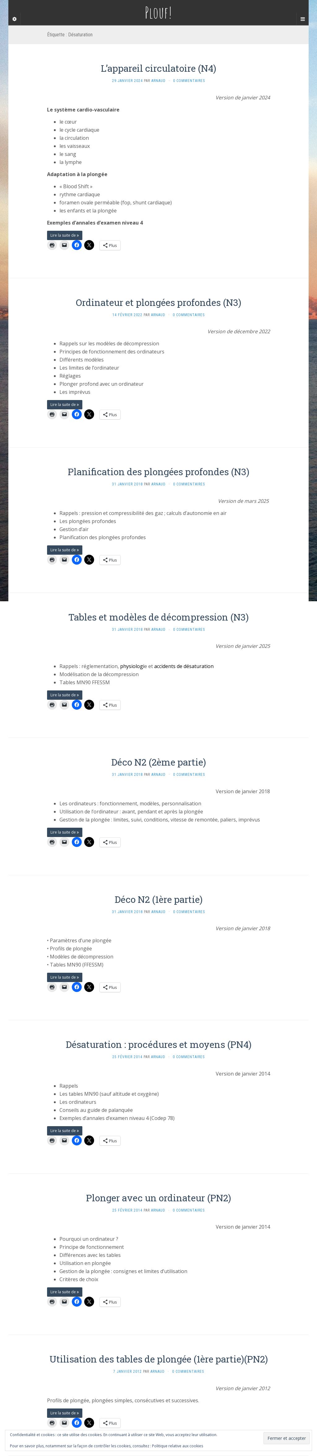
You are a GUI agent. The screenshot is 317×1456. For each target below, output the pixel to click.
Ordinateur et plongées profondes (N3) (158, 302)
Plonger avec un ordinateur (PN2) (158, 1198)
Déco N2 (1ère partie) (158, 899)
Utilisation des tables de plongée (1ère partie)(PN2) (159, 1359)
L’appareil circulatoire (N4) (158, 68)
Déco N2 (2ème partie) (158, 762)
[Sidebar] (14, 19)
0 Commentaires (189, 81)
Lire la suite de (64, 235)
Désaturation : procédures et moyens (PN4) (158, 1044)
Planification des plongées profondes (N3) (158, 472)
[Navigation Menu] (302, 19)
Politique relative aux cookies (177, 1446)
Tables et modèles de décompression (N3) (158, 617)
